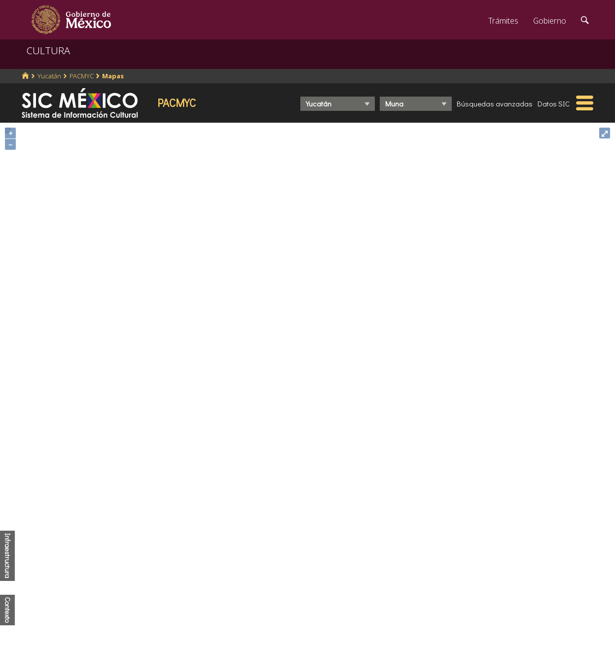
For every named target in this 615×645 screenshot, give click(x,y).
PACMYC (82, 75)
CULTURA (48, 50)
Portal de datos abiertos (358, 588)
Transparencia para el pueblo (222, 601)
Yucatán (49, 75)
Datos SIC (554, 103)
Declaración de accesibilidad (365, 605)
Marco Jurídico (196, 555)
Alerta (181, 617)
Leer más (371, 568)
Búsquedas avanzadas (495, 103)
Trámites (503, 20)
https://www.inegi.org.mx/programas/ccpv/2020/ (254, 450)
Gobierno (549, 20)
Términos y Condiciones (357, 622)
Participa (186, 538)
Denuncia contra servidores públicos (512, 520)
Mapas (113, 75)
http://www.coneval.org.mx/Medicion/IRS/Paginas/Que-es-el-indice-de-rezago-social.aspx (265, 464)
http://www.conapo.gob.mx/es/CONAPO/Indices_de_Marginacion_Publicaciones (249, 457)
